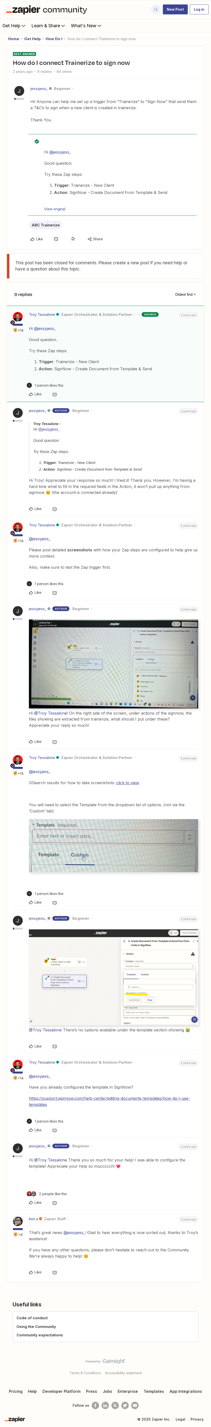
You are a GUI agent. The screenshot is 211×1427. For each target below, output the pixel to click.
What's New (86, 25)
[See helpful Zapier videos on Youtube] (135, 1405)
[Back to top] (205, 1366)
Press (91, 1391)
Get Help (14, 25)
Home (13, 38)
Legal (180, 1419)
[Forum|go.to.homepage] (47, 9)
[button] (175, 9)
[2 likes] (47, 1193)
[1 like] (45, 385)
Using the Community (36, 1326)
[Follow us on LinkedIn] (105, 1405)
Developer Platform (61, 1391)
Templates (154, 1391)
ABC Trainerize (46, 225)
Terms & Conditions (85, 1373)
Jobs (107, 1391)
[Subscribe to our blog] (115, 1405)
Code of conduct (32, 1318)
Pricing (15, 1391)
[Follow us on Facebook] (95, 1405)
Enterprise (128, 1391)
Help (32, 1391)
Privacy (197, 1419)
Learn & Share (48, 25)
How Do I (54, 38)
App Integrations (185, 1391)
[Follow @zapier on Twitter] (125, 1405)
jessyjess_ (39, 88)
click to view (127, 782)
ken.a (33, 1218)
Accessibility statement (123, 1373)
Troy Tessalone (42, 314)
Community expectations (40, 1335)
